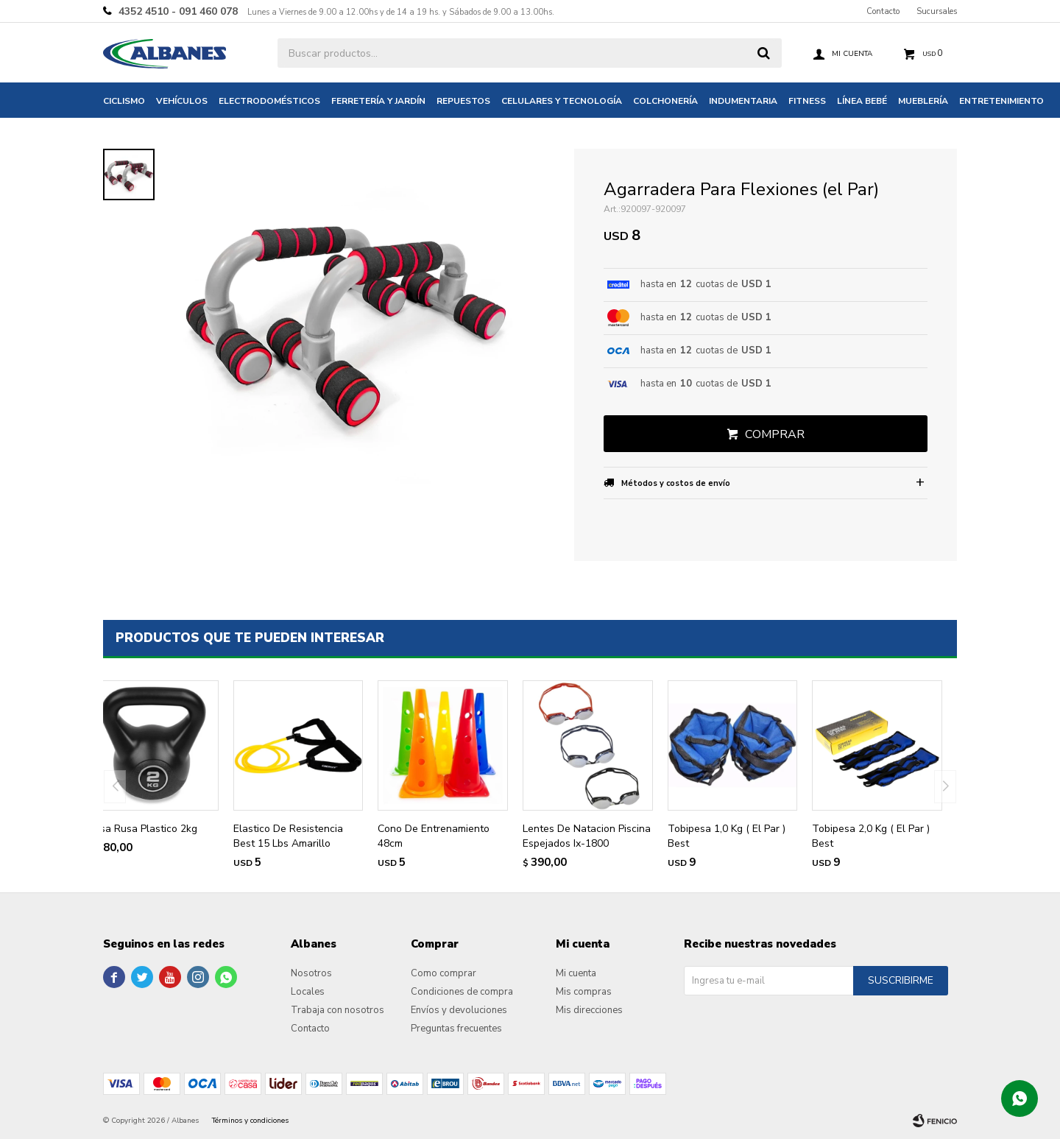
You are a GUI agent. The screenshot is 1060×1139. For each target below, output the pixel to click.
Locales (308, 991)
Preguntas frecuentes (456, 1028)
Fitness (807, 101)
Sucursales (936, 11)
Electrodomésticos (269, 101)
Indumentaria (743, 101)
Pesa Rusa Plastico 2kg (142, 829)
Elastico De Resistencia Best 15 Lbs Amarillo (288, 836)
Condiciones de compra (462, 991)
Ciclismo (124, 101)
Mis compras (584, 991)
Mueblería (923, 101)
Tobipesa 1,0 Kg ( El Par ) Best (726, 836)
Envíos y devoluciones (459, 1010)
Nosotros (311, 973)
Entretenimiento (1001, 101)
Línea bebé (862, 101)
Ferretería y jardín (378, 101)
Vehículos (182, 101)
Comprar (775, 434)
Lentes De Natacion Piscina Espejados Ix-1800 (587, 836)
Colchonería (665, 101)
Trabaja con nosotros (337, 1010)
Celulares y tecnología (561, 101)
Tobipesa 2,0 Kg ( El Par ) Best (871, 836)
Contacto (883, 11)
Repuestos (463, 101)
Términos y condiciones (250, 1120)
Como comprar (443, 973)
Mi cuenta (576, 973)
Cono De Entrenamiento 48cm (434, 836)
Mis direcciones (589, 1010)
